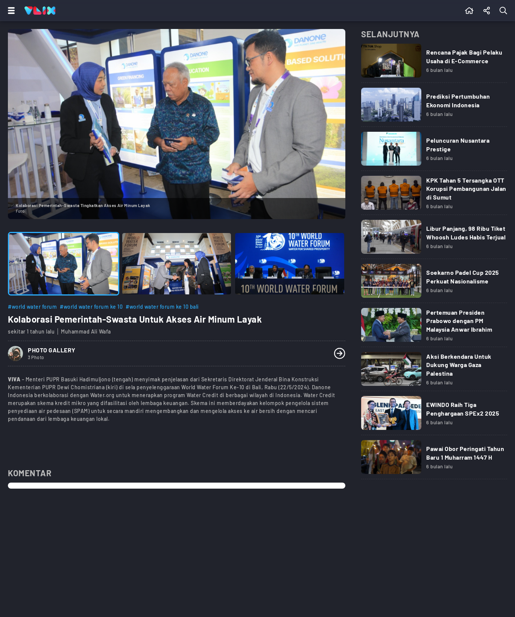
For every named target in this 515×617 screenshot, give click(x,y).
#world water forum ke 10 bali (162, 306)
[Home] (40, 10)
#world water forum (32, 306)
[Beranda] (469, 10)
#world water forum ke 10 (91, 306)
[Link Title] (434, 63)
